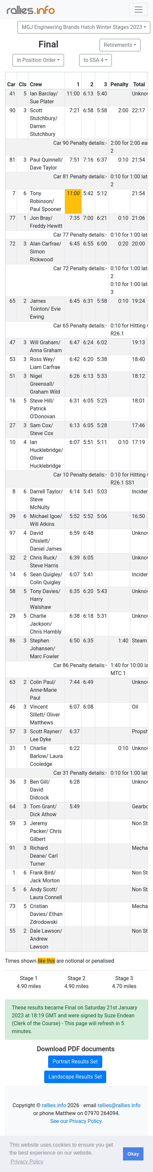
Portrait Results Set (75, 1061)
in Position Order (36, 60)
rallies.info (54, 1105)
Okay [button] (133, 1154)
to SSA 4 (93, 60)
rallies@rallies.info (119, 1105)
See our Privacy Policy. (76, 1121)
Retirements (118, 45)
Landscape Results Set (75, 1077)
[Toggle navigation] (138, 9)
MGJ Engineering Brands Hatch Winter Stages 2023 (82, 27)
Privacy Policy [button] (27, 1161)
